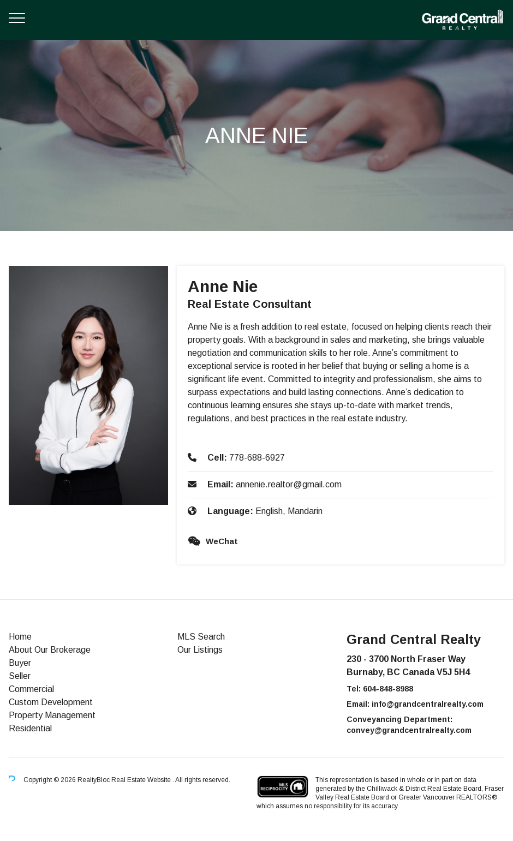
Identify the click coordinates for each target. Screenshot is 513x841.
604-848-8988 (388, 688)
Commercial (31, 689)
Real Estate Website (141, 780)
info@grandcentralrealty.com (428, 704)
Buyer (20, 662)
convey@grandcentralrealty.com (409, 730)
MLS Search (201, 636)
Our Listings (200, 649)
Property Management (52, 715)
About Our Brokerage (50, 649)
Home (20, 636)
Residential (30, 728)
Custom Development (51, 702)
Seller (20, 676)
